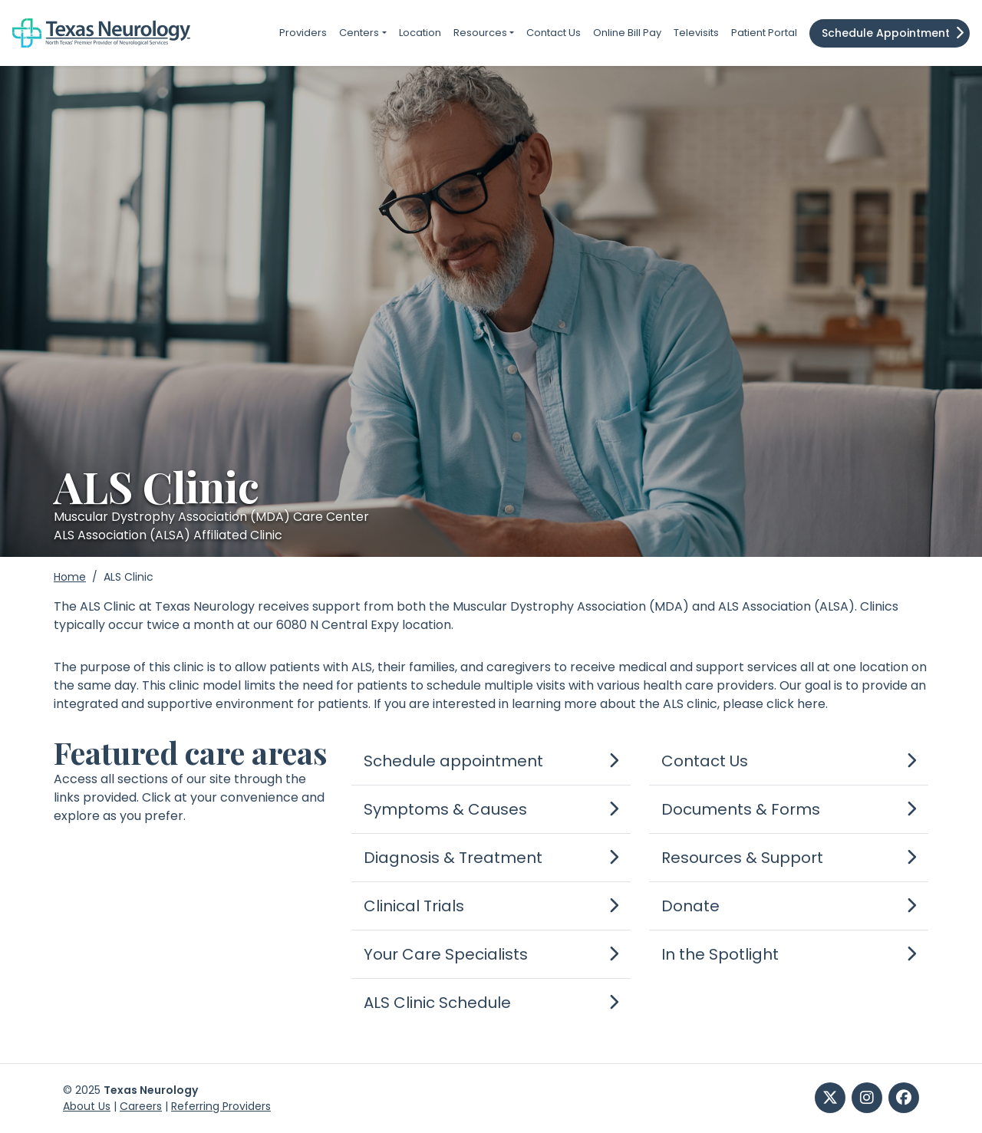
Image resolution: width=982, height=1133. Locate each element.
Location (420, 32)
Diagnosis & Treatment (453, 857)
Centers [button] (359, 32)
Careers (141, 1106)
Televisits (696, 32)
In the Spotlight (720, 954)
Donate (690, 906)
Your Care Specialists (446, 954)
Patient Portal (764, 32)
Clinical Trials (414, 906)
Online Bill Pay (627, 32)
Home (70, 577)
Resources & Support (742, 857)
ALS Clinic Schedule (437, 1002)
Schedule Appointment (886, 33)
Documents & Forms (740, 809)
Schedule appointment (453, 761)
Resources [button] (480, 32)
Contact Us (553, 32)
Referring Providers (221, 1106)
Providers (303, 32)
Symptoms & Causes (445, 809)
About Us (86, 1106)
